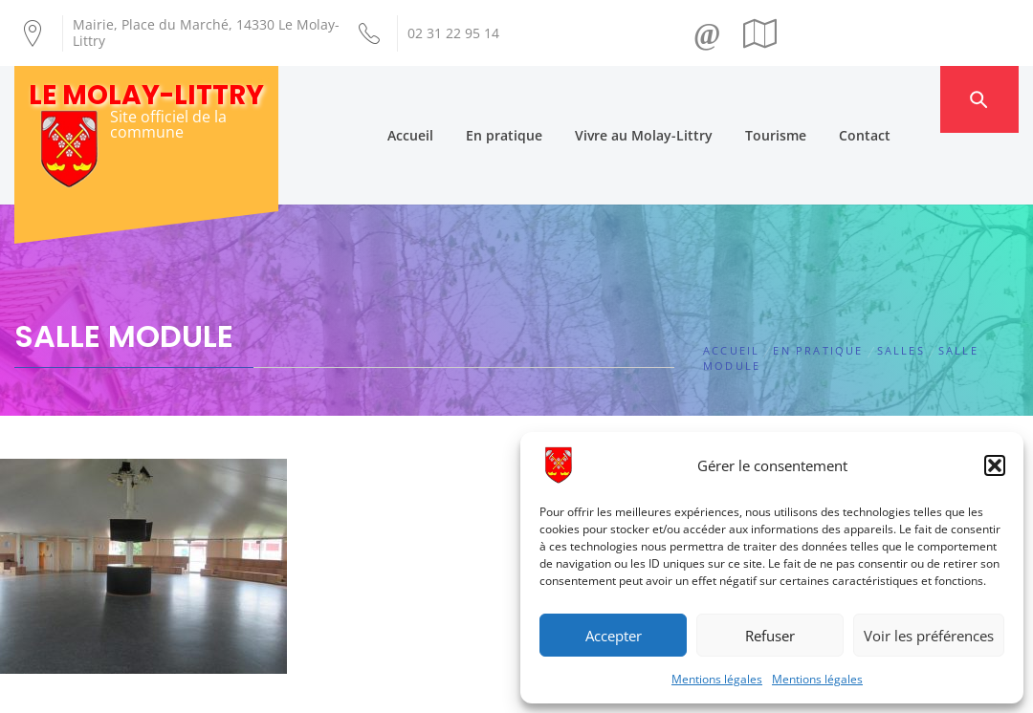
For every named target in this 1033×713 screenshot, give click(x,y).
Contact (900, 99)
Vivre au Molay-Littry (679, 99)
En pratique (539, 99)
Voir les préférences (929, 635)
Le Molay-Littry (146, 95)
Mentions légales (716, 679)
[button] (994, 465)
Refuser (770, 635)
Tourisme (811, 99)
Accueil (446, 99)
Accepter (613, 635)
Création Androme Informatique (341, 687)
